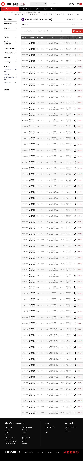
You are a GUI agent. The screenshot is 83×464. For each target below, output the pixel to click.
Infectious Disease (27, 427)
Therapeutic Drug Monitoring (26, 438)
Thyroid (24, 441)
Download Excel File (43, 31)
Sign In (74, 4)
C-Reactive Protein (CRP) (8, 70)
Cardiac (7, 435)
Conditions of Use (28, 452)
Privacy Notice (39, 452)
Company (54, 9)
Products (9, 9)
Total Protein (7, 82)
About (51, 4)
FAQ (46, 430)
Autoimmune (8, 427)
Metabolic (24, 430)
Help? (46, 432)
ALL (78, 14)
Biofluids (7, 430)
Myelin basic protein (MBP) (9, 78)
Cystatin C (6, 74)
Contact (56, 4)
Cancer (7, 432)
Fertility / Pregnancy (10, 441)
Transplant (24, 443)
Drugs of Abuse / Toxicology (10, 438)
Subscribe (68, 431)
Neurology (24, 432)
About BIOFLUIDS (50, 427)
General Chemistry (10, 443)
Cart (80, 4)
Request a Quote (56, 31)
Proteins (24, 435)
